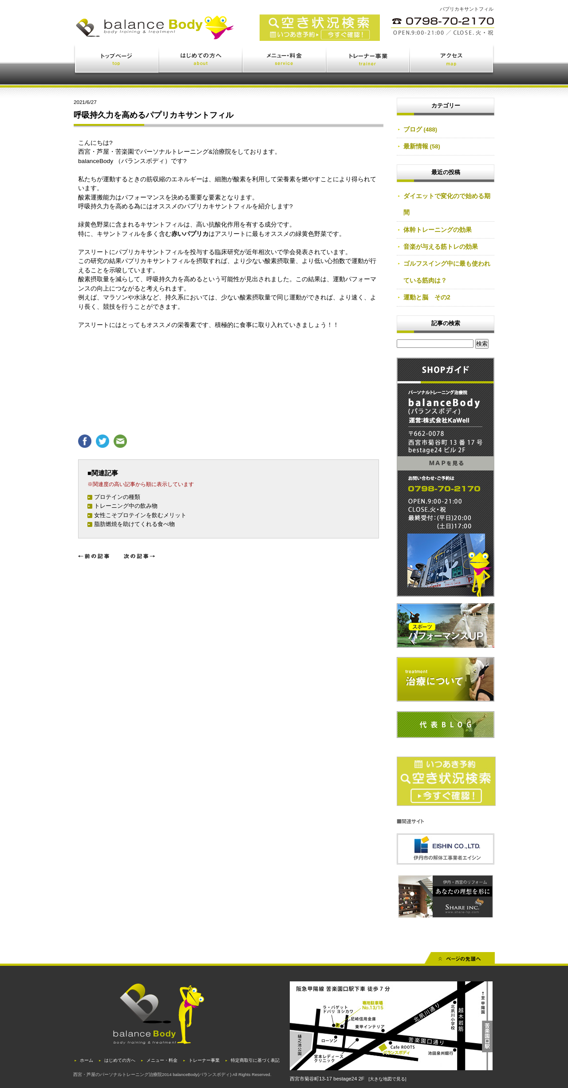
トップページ (116, 60)
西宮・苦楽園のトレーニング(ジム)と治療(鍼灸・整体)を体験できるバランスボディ (195, 34)
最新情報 (415, 146)
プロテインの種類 (117, 497)
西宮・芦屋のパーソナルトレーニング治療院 (117, 1074)
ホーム (86, 1060)
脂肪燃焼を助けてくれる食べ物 (134, 524)
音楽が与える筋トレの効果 (440, 246)
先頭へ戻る (460, 961)
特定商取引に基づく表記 (255, 1060)
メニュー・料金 (285, 60)
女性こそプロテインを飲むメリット (140, 515)
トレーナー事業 (368, 60)
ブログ (412, 129)
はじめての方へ (201, 60)
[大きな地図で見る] (387, 1078)
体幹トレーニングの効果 (437, 229)
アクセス (452, 60)
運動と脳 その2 (426, 297)
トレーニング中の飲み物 (126, 505)
